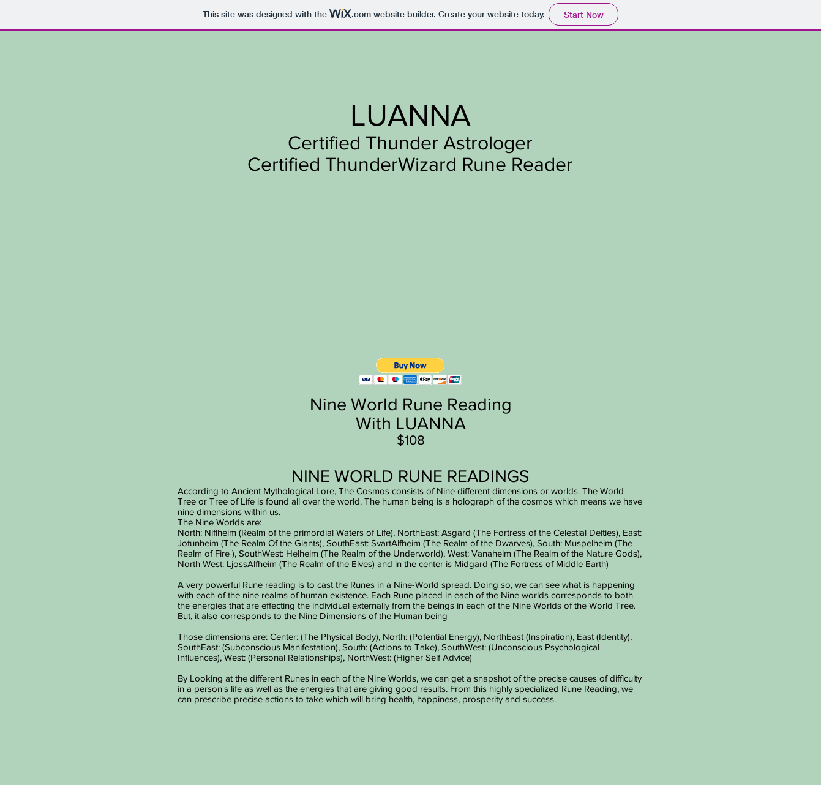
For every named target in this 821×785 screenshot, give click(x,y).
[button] (410, 371)
